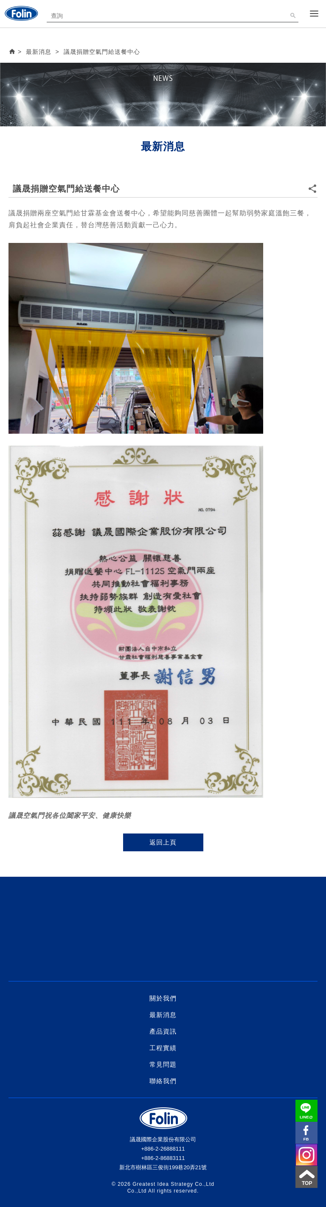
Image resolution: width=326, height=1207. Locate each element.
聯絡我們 (163, 1080)
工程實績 (163, 1047)
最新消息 (163, 1014)
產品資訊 (163, 1031)
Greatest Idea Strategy (162, 1184)
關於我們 (163, 998)
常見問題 (163, 1064)
